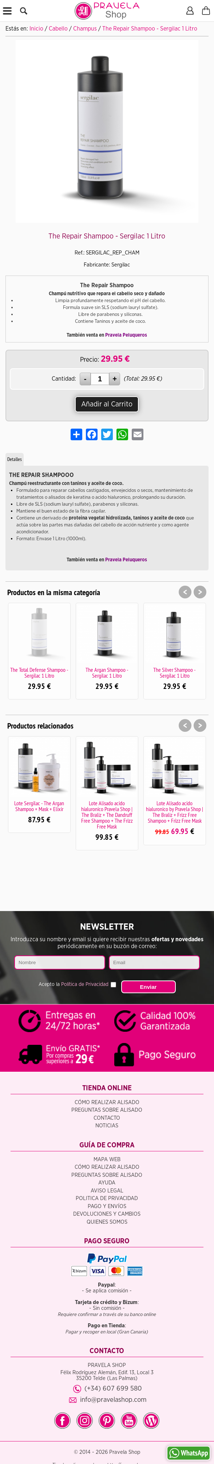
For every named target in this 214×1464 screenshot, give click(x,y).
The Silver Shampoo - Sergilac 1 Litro (174, 672)
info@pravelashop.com (113, 1399)
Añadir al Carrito (106, 404)
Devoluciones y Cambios (106, 1214)
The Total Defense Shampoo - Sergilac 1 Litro (39, 672)
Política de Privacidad (84, 984)
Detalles (14, 459)
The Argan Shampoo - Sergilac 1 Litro (107, 672)
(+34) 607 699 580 (113, 1388)
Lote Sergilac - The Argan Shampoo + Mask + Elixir (39, 806)
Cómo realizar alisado (107, 1102)
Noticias (106, 1125)
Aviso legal (107, 1191)
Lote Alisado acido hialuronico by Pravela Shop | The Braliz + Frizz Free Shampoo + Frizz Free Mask (174, 811)
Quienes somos (107, 1222)
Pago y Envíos (107, 1206)
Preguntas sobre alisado (106, 1110)
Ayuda (106, 1183)
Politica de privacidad (107, 1198)
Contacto (107, 1118)
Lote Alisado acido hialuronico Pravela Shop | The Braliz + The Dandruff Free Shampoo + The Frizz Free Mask (107, 814)
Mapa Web (107, 1159)
